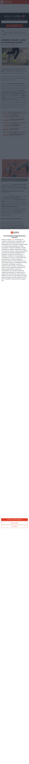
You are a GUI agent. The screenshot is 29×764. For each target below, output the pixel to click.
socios (13, 239)
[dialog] (14, 496)
